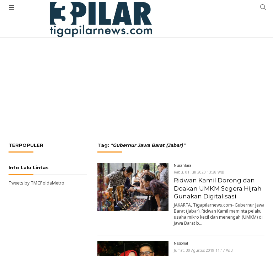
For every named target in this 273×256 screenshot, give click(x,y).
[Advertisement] (136, 62)
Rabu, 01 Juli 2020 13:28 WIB (199, 172)
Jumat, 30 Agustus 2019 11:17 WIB (203, 250)
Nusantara (182, 165)
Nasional (181, 243)
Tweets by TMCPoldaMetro (36, 183)
